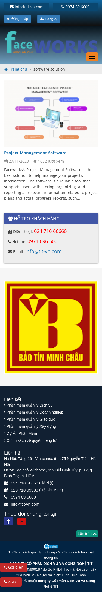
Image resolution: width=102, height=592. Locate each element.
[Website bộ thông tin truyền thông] (51, 546)
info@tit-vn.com (27, 6)
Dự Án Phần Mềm (22, 433)
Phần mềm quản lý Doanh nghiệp (35, 412)
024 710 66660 (50, 231)
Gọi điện (13, 567)
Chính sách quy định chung (33, 552)
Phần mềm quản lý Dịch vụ (30, 405)
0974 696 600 (42, 241)
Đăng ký (48, 19)
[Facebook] (8, 521)
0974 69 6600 (75, 6)
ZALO (11, 581)
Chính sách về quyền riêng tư (32, 440)
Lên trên (87, 533)
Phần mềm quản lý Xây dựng (31, 426)
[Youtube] (21, 521)
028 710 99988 (24, 490)
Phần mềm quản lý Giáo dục (31, 419)
